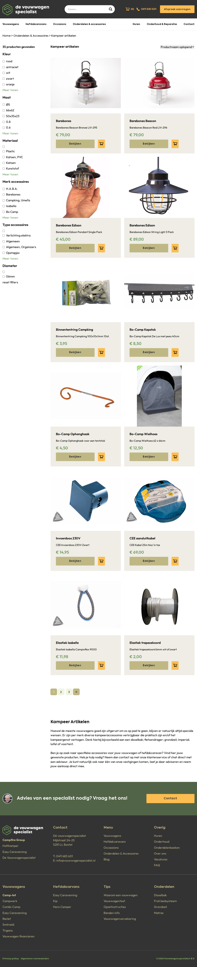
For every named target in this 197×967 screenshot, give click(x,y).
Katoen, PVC (13, 157)
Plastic (9, 151)
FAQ (157, 865)
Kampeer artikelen (63, 36)
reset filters (10, 282)
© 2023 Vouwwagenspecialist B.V (175, 959)
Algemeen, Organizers (19, 247)
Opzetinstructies (115, 907)
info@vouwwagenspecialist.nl (75, 860)
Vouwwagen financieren (18, 936)
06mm (9, 276)
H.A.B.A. (10, 189)
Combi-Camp (11, 907)
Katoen (9, 163)
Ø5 (6, 104)
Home (7, 36)
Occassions (111, 848)
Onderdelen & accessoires (89, 24)
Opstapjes (11, 253)
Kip (55, 901)
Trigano (8, 930)
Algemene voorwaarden (35, 959)
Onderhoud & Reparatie (162, 24)
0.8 (7, 122)
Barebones (11, 194)
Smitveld (8, 924)
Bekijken (75, 144)
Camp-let (9, 895)
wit (6, 73)
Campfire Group (14, 840)
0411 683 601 (64, 856)
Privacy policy (11, 959)
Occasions (59, 24)
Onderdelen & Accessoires (30, 36)
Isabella (9, 206)
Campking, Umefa (16, 200)
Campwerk (10, 901)
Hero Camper (62, 907)
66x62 (8, 110)
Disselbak (160, 895)
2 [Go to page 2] (61, 692)
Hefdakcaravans (36, 24)
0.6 (7, 127)
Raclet (7, 919)
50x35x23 (11, 116)
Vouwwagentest (114, 901)
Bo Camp (10, 212)
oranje (9, 84)
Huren (136, 24)
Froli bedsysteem (165, 901)
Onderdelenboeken (167, 848)
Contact (189, 24)
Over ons (160, 853)
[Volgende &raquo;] (76, 692)
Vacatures (160, 859)
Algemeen (11, 241)
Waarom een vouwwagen (121, 895)
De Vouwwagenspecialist (19, 858)
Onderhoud (161, 841)
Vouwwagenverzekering (120, 919)
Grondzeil (160, 907)
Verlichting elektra (16, 235)
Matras (159, 913)
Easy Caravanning (15, 852)
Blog (106, 859)
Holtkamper (11, 846)
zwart (8, 78)
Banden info (112, 913)
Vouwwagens (11, 24)
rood (7, 61)
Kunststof (11, 168)
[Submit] (111, 9)
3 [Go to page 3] (69, 692)
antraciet (10, 67)
